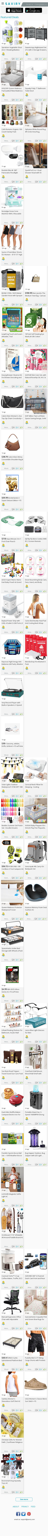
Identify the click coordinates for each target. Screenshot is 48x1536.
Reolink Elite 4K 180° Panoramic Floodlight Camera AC (10, 172)
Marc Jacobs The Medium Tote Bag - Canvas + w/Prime (35, 295)
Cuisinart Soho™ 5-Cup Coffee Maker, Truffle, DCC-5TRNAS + (12, 1278)
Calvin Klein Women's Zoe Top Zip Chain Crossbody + (12, 418)
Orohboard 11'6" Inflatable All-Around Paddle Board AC (12, 1236)
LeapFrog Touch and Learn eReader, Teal (12, 335)
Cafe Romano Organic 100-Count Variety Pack (12, 130)
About (16, 1506)
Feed (33, 1506)
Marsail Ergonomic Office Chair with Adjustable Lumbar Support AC (11, 1319)
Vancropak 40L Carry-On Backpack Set (34, 867)
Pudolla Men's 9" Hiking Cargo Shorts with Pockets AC (35, 1360)
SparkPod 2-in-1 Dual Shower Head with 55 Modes (33, 172)
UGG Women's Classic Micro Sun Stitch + (36, 1400)
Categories (40, 4)
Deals (28, 4)
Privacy (25, 1506)
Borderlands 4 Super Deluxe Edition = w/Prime (11, 500)
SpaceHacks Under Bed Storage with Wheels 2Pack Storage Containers (12, 950)
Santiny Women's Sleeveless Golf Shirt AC (11, 1400)
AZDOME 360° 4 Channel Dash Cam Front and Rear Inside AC (35, 1278)
